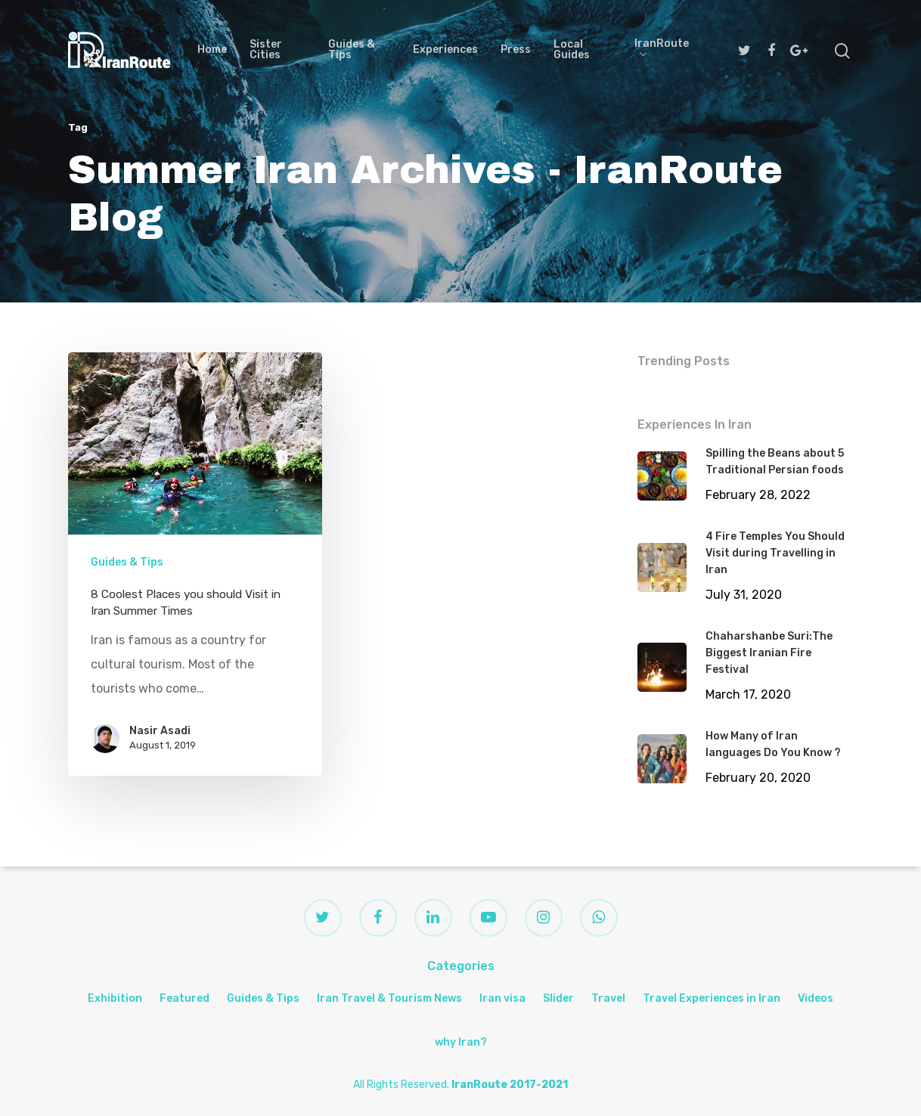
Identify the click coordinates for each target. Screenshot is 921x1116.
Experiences (445, 50)
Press (516, 50)
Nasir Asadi (160, 730)
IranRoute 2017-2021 (509, 1084)
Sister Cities (266, 49)
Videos (815, 998)
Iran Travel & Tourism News (389, 998)
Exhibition (115, 998)
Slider (558, 998)
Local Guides (572, 49)
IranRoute (661, 50)
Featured (184, 998)
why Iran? (461, 1042)
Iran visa (502, 998)
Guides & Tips (351, 49)
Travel (608, 998)
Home (212, 50)
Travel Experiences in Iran (711, 998)
